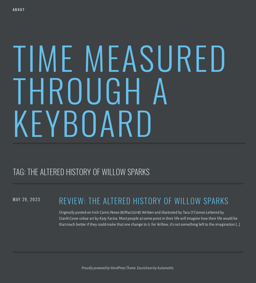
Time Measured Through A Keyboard (120, 89)
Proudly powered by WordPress (104, 268)
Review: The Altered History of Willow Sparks (143, 200)
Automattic (165, 268)
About (19, 9)
